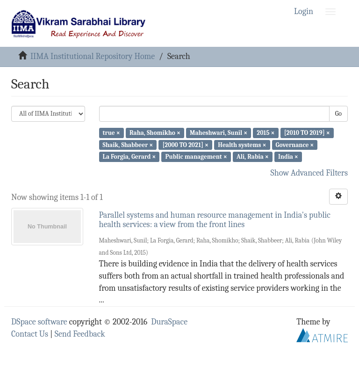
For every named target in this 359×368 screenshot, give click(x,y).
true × (111, 132)
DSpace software (39, 322)
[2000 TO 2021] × (185, 144)
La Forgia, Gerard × (129, 156)
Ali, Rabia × (253, 156)
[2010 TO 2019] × (307, 132)
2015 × (265, 132)
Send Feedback (80, 334)
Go (338, 114)
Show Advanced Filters (309, 173)
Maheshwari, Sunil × (218, 132)
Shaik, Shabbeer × (128, 144)
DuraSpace (169, 322)
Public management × (196, 156)
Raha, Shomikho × (154, 132)
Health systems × (242, 144)
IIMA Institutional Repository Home (92, 56)
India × (288, 156)
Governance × (295, 144)
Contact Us (29, 334)
